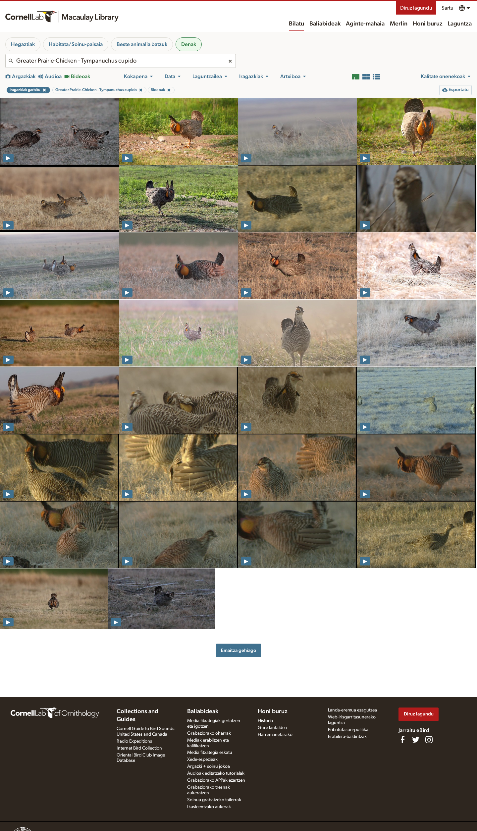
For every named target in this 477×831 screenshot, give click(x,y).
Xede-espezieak (202, 759)
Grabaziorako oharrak (209, 733)
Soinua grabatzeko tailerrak (214, 800)
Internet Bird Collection (139, 748)
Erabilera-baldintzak (347, 736)
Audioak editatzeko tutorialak (215, 773)
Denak (188, 44)
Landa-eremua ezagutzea (352, 710)
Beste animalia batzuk (142, 44)
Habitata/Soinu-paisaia (76, 44)
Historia (265, 720)
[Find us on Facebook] (402, 740)
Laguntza (460, 24)
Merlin (398, 24)
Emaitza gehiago (238, 650)
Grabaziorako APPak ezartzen (216, 780)
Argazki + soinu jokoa (208, 766)
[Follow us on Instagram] (429, 740)
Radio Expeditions (134, 741)
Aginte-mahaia (365, 24)
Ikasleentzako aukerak (209, 807)
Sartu (447, 8)
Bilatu (296, 24)
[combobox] (120, 61)
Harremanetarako (275, 734)
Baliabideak (325, 24)
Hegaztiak (23, 44)
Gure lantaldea (272, 727)
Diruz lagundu (416, 8)
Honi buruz (428, 24)
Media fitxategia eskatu (209, 752)
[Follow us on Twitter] (416, 740)
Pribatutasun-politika (348, 729)
